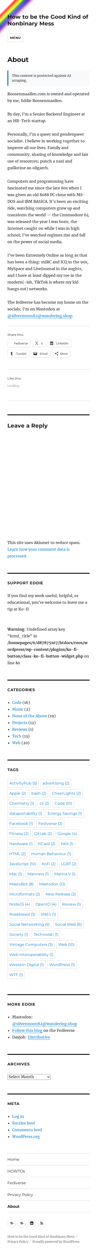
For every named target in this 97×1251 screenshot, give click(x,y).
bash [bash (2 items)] (38, 793)
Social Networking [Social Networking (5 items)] (29, 924)
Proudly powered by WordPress (56, 1242)
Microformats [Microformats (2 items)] (24, 894)
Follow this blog (27, 1030)
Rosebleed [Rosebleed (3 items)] (22, 914)
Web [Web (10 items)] (66, 944)
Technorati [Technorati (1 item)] (46, 934)
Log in (18, 1116)
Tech (16, 736)
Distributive (39, 1037)
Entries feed (23, 1123)
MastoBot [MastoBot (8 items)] (21, 884)
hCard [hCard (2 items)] (46, 843)
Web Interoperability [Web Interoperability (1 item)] (31, 954)
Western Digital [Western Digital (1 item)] (26, 964)
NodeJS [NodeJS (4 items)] (19, 904)
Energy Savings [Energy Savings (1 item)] (65, 813)
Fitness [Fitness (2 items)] (19, 833)
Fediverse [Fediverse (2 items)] (50, 823)
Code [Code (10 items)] (63, 803)
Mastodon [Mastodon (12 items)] (52, 884)
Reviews (19, 729)
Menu (15, 38)
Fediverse (16, 1183)
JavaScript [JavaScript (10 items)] (22, 864)
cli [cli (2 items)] (44, 803)
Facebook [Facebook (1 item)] (21, 823)
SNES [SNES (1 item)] (48, 914)
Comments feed (27, 1129)
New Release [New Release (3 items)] (61, 894)
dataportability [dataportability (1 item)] (25, 813)
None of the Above (29, 715)
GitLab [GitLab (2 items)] (43, 833)
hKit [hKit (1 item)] (67, 843)
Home (13, 1159)
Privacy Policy (20, 1194)
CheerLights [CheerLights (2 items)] (66, 793)
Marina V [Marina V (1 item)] (65, 874)
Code (16, 702)
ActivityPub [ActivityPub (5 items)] (23, 783)
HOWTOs (16, 1171)
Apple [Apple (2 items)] (17, 793)
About (13, 1206)
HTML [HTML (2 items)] (17, 854)
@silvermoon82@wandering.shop (39, 315)
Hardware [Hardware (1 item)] (21, 843)
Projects (19, 722)
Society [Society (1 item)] (18, 934)
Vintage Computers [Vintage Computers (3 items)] (31, 944)
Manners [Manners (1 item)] (38, 874)
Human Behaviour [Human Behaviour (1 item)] (51, 854)
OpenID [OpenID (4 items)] (46, 904)
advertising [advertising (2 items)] (55, 783)
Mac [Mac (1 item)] (15, 874)
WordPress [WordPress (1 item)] (62, 964)
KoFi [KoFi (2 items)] (49, 864)
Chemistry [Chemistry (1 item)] (21, 803)
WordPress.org (26, 1136)
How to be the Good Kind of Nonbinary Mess (47, 20)
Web (16, 742)
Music (17, 709)
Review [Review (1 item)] (71, 904)
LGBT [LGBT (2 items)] (69, 864)
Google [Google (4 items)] (67, 833)
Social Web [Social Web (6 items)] (68, 924)
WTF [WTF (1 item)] (16, 975)
